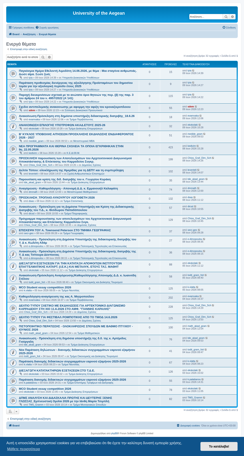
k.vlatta (28, 290)
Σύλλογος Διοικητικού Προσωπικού (83, 110)
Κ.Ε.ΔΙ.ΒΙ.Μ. (73, 153)
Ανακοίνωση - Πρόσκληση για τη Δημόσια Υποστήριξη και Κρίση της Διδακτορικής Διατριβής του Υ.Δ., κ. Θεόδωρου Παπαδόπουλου (76, 208)
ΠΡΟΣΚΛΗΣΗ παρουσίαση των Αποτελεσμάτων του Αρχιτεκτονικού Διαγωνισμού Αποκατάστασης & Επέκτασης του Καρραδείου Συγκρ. (75, 160)
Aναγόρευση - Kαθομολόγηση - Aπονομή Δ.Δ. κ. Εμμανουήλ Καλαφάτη (68, 188)
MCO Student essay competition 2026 (45, 287)
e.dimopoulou (36, 246)
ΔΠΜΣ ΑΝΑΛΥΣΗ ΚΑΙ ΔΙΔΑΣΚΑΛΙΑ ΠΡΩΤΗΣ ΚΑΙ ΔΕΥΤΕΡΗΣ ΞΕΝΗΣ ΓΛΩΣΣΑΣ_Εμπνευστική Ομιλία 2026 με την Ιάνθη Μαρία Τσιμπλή (65, 399)
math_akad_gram (38, 333)
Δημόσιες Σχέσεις (91, 165)
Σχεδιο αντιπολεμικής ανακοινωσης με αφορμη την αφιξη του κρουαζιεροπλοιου (75, 106)
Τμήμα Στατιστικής (73, 201)
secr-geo (29, 233)
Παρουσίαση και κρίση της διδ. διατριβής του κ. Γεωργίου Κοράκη (65, 179)
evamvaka (34, 119)
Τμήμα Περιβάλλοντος (81, 119)
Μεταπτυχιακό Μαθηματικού (82, 192)
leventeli (33, 173)
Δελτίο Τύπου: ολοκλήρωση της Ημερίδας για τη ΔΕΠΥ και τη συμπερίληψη (71, 170)
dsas (31, 201)
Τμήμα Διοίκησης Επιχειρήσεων (85, 128)
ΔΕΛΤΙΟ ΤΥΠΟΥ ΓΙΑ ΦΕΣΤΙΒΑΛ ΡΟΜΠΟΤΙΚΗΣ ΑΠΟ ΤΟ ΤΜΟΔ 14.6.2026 (68, 317)
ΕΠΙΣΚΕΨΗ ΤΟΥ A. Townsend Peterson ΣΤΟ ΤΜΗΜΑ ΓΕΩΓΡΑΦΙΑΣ (65, 230)
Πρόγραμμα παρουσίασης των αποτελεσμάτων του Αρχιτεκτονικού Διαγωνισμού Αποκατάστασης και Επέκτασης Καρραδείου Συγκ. (75, 220)
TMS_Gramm (36, 404)
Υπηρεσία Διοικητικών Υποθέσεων (80, 77)
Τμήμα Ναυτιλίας (70, 290)
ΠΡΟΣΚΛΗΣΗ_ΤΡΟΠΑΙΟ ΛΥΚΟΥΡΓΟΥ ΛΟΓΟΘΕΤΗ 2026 (57, 197)
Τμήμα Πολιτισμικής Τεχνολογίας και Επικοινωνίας (100, 246)
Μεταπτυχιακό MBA (84, 141)
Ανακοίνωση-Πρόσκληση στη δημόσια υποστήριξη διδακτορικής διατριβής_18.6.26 (77, 116)
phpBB (114, 433)
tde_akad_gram (32, 182)
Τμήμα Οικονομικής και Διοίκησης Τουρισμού (98, 282)
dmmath (33, 192)
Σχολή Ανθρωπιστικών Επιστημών (85, 173)
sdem (32, 110)
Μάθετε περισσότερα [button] (23, 449)
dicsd (31, 213)
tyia (30, 77)
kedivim (33, 153)
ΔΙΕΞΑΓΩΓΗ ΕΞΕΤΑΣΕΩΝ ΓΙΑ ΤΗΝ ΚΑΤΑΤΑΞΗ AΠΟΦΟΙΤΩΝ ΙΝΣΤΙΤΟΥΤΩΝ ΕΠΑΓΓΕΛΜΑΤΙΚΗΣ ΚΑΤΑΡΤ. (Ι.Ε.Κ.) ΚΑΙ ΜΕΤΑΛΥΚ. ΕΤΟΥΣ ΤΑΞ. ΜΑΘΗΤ (70, 265)
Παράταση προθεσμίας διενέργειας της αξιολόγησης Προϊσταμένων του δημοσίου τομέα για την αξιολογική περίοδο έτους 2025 (76, 84)
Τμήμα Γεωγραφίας (73, 233)
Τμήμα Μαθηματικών (88, 333)
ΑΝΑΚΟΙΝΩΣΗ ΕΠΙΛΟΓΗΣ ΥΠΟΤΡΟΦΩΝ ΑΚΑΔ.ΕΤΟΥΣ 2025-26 (62, 125)
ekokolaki (34, 128)
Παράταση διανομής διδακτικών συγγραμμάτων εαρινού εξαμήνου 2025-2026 (72, 361)
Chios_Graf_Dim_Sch (40, 165)
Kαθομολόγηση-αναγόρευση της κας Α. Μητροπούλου (56, 296)
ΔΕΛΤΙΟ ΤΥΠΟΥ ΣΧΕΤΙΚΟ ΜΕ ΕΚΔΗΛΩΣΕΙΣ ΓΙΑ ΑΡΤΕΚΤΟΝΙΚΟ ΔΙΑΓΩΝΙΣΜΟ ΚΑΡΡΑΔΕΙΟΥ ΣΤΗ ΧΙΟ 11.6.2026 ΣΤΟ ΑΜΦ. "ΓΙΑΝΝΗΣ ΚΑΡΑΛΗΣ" (72, 307)
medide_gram (36, 141)
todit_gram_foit (37, 282)
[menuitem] (47, 27)
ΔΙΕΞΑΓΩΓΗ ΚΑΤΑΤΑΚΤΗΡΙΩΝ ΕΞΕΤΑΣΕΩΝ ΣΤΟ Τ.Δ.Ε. (57, 370)
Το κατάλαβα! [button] (219, 446)
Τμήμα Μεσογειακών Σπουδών (89, 404)
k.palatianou (30, 382)
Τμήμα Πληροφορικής (75, 213)
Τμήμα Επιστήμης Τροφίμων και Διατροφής (90, 382)
